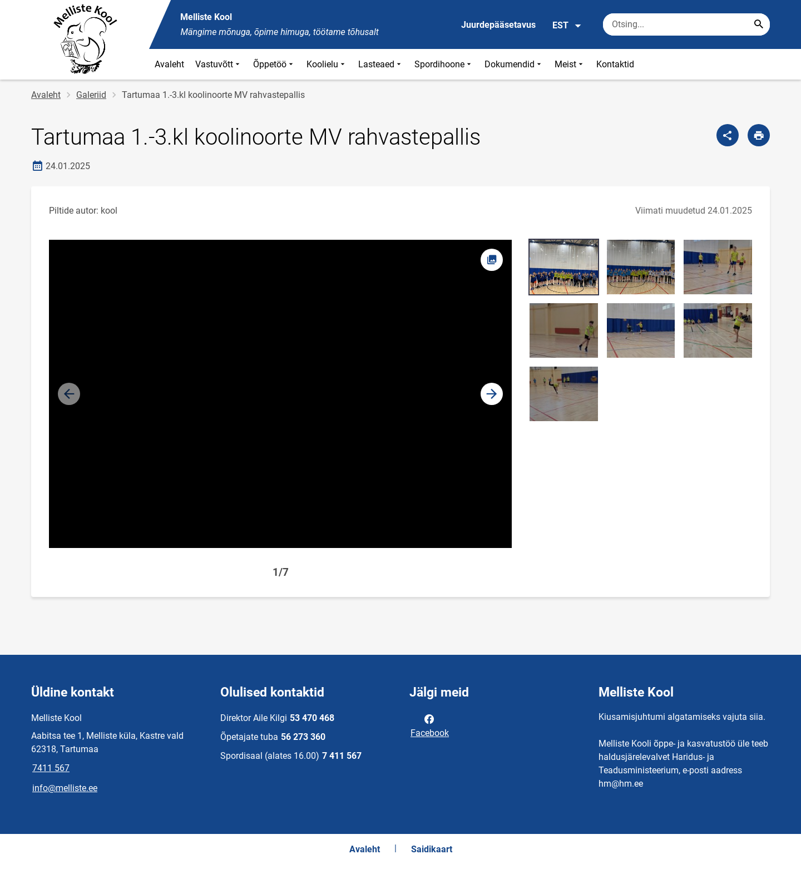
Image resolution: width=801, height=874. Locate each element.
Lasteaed (380, 64)
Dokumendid (513, 64)
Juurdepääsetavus (498, 24)
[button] (492, 394)
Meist (570, 64)
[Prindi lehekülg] (759, 135)
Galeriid (91, 95)
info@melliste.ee (64, 788)
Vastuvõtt (218, 64)
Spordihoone (443, 64)
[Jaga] (727, 135)
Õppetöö (274, 64)
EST (567, 25)
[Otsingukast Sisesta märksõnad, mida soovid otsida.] (686, 24)
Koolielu (326, 64)
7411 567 (51, 768)
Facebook (430, 725)
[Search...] (758, 24)
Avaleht (169, 64)
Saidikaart (431, 849)
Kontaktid (615, 64)
